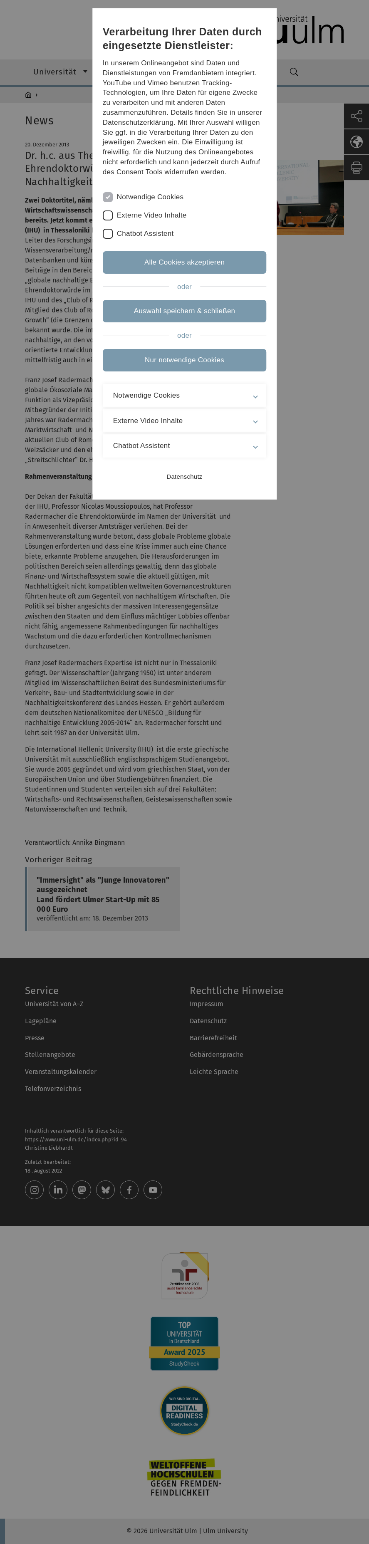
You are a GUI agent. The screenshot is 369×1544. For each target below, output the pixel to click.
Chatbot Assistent (145, 234)
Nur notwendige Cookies (184, 360)
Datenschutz (184, 476)
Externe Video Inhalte (152, 215)
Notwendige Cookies (150, 197)
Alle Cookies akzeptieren (184, 262)
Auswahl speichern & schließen (184, 311)
